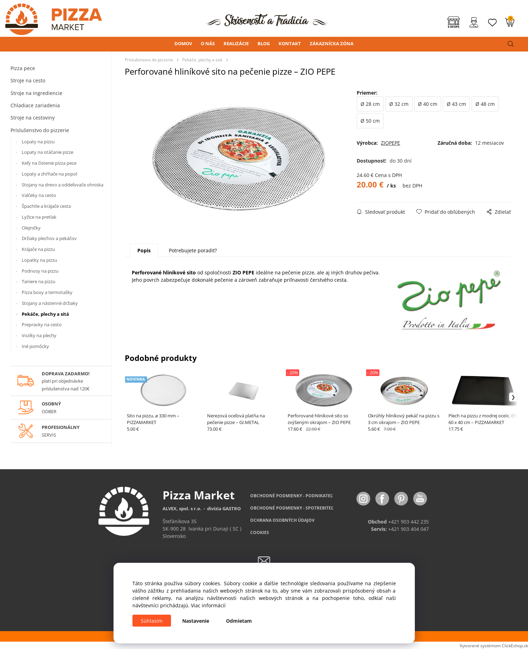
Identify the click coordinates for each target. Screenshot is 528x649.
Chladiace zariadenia (35, 105)
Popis (144, 250)
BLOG (264, 43)
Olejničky (31, 228)
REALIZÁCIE (236, 43)
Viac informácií (208, 605)
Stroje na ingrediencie (36, 93)
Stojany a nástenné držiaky (50, 303)
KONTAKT (290, 43)
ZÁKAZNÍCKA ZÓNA (332, 43)
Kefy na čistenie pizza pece (49, 163)
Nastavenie (195, 620)
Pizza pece (23, 68)
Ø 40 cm (427, 104)
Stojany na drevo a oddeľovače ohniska (62, 185)
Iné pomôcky (35, 346)
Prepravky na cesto (42, 324)
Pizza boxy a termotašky (47, 292)
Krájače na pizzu (38, 249)
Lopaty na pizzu (38, 141)
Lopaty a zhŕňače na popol (49, 174)
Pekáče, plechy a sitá (45, 314)
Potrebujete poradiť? (193, 250)
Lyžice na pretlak (39, 217)
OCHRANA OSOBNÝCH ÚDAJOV (282, 520)
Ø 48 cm (485, 104)
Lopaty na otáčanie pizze (47, 152)
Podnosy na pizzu (40, 271)
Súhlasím (152, 620)
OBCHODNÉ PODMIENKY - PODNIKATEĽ (291, 496)
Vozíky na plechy (39, 335)
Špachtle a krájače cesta (46, 206)
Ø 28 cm (370, 104)
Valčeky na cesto (39, 195)
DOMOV (183, 43)
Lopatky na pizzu (39, 260)
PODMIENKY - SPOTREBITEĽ (292, 508)
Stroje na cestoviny (33, 117)
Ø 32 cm (399, 104)
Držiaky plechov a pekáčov (49, 238)
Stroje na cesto (28, 80)
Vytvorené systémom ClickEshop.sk (494, 645)
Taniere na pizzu (38, 281)
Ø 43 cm (456, 104)
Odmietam (239, 620)
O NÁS (208, 43)
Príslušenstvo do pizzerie (40, 130)
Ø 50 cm (370, 120)
